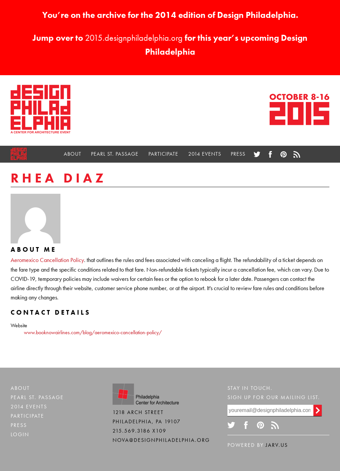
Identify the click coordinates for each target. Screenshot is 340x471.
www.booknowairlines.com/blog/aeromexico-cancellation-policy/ (93, 332)
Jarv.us (277, 445)
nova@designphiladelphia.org (161, 440)
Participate (163, 153)
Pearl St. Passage (114, 153)
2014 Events (204, 153)
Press (238, 153)
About (72, 153)
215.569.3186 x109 (139, 430)
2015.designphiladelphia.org (134, 37)
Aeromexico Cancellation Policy (47, 260)
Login (20, 434)
